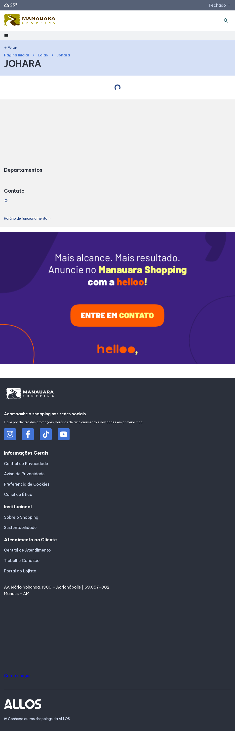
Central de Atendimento (27, 550)
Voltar (10, 47)
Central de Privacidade (26, 463)
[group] (117, 299)
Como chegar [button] (17, 675)
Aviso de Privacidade (24, 473)
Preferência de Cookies (26, 484)
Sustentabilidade (20, 527)
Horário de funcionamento (27, 218)
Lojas (43, 55)
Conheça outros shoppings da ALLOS (37, 719)
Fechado (220, 5)
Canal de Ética (18, 494)
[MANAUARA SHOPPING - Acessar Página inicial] (30, 20)
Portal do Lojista (20, 570)
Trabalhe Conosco (22, 560)
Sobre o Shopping (21, 517)
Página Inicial (16, 55)
